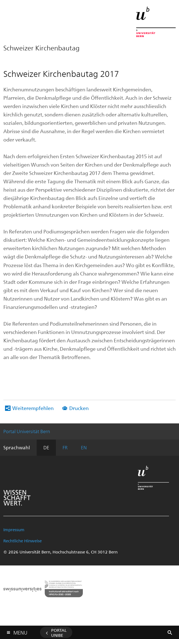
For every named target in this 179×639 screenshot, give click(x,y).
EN (84, 447)
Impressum (13, 529)
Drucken (79, 407)
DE (46, 447)
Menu (20, 631)
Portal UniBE (59, 632)
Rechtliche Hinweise (22, 540)
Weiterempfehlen (33, 407)
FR (65, 447)
